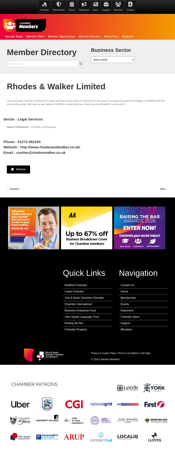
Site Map (145, 353)
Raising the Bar (74, 323)
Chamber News (130, 316)
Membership (128, 297)
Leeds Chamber (74, 291)
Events (125, 304)
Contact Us (127, 285)
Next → (164, 189)
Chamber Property (76, 329)
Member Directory (89, 36)
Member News (14, 36)
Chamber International (78, 304)
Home (124, 291)
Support (125, 323)
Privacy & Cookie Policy (103, 353)
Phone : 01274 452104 (22, 142)
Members (126, 329)
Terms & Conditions (128, 353)
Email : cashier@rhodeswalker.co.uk (34, 153)
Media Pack (111, 36)
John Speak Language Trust (82, 316)
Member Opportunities (61, 36)
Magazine (128, 36)
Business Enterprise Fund (80, 310)
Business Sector (111, 50)
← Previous (13, 189)
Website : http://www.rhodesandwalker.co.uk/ (41, 147)
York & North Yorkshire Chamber (84, 297)
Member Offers (35, 36)
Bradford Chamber (76, 285)
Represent (127, 310)
